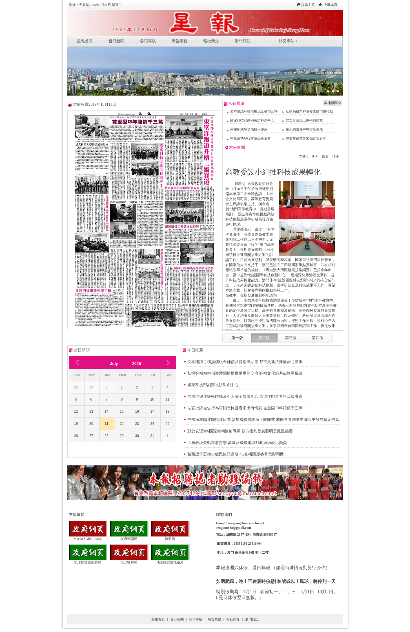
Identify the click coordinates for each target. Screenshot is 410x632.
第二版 (264, 338)
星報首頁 (85, 41)
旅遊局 (170, 537)
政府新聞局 (129, 537)
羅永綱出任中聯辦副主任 (304, 129)
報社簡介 (211, 41)
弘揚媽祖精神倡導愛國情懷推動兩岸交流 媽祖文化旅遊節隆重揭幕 (245, 373)
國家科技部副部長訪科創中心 (252, 120)
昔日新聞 (116, 41)
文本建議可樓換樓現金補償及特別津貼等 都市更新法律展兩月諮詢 (245, 362)
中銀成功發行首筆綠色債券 (250, 138)
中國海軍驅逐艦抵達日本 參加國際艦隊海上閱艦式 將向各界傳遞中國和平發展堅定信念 (263, 419)
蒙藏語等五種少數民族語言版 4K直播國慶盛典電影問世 (235, 454)
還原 (325, 157)
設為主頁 (308, 5)
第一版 (237, 338)
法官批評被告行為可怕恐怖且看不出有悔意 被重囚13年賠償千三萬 (245, 408)
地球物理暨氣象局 (88, 560)
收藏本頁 (330, 5)
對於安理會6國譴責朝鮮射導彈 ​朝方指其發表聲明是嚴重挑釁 (240, 431)
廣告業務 (179, 41)
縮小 (335, 157)
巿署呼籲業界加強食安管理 (306, 138)
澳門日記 (243, 41)
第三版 (291, 338)
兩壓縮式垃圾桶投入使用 (248, 129)
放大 (314, 157)
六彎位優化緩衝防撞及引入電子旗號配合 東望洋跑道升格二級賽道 (245, 396)
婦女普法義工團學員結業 (304, 120)
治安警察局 (129, 560)
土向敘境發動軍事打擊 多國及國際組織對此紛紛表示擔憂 (237, 443)
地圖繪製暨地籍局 (170, 560)
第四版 (317, 338)
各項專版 (148, 41)
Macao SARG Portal (88, 537)
